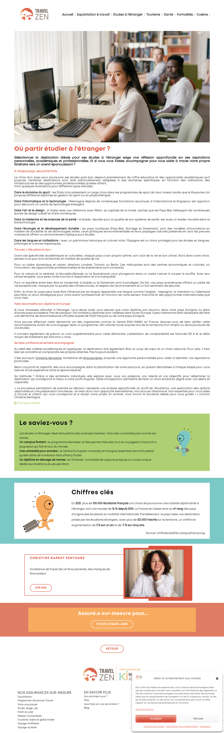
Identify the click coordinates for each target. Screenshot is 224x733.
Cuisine (202, 14)
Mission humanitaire (30, 716)
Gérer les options (144, 709)
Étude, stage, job (28, 708)
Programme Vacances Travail (35, 701)
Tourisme (153, 14)
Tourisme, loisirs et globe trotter (36, 720)
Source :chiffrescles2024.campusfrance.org (175, 533)
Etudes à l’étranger (128, 14)
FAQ (86, 700)
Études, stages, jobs (112, 624)
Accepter (156, 719)
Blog (86, 708)
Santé (168, 14)
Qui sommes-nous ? (96, 696)
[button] (217, 678)
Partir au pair (25, 712)
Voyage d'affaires (28, 724)
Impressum (205, 727)
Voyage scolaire (27, 727)
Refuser (198, 719)
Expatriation (25, 697)
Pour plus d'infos (28, 403)
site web (40, 588)
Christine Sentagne (49, 358)
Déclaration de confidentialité (182, 727)
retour (112, 649)
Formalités (185, 14)
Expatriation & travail (93, 14)
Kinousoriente (92, 358)
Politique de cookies (154, 727)
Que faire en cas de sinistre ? (101, 704)
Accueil (67, 14)
